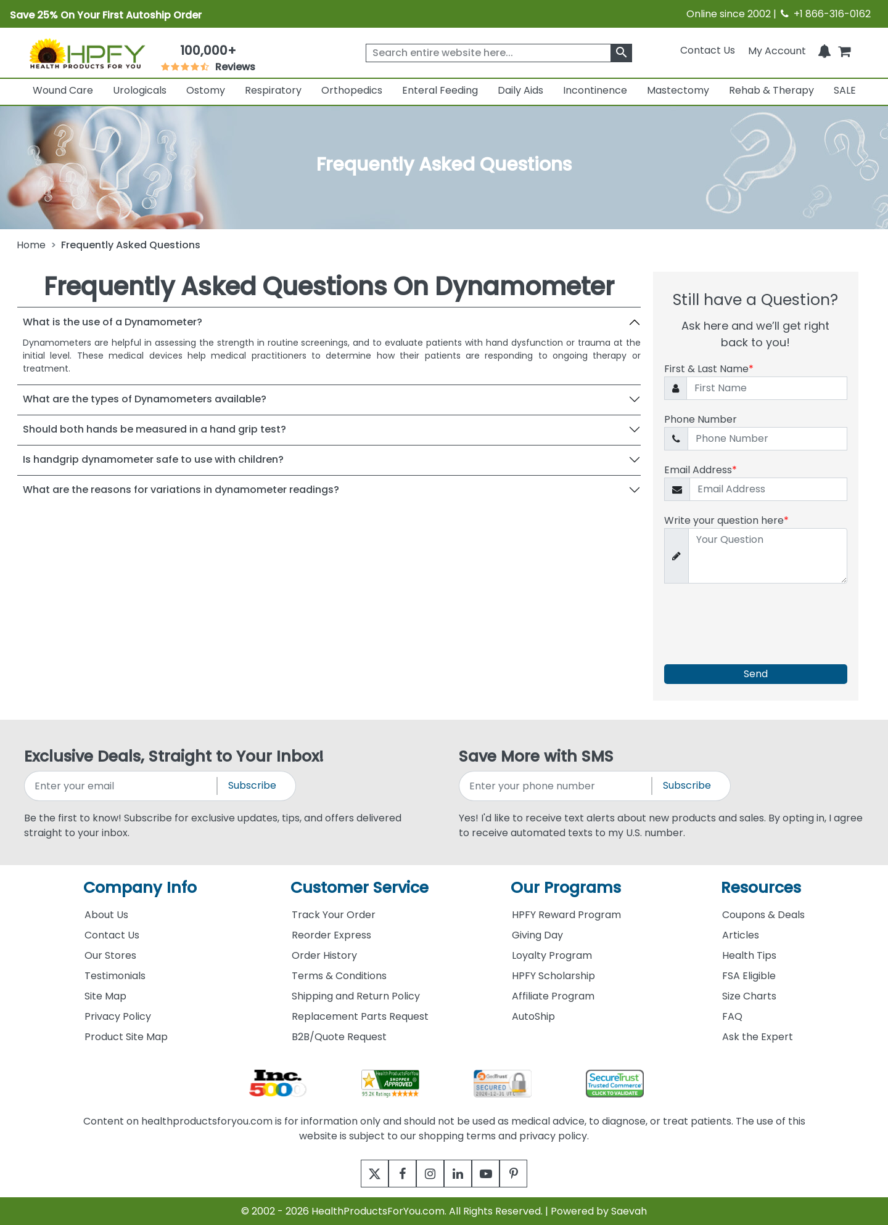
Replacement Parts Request (360, 1016)
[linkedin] (461, 1173)
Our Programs (566, 887)
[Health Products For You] (87, 53)
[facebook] (393, 1173)
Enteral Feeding (440, 90)
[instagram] (427, 1173)
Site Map (105, 996)
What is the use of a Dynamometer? (112, 322)
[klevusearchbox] (621, 53)
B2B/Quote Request (339, 1037)
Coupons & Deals (763, 915)
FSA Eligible (749, 976)
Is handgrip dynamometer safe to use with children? (153, 459)
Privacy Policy (117, 1016)
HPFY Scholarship (553, 976)
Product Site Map (126, 1037)
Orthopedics (351, 90)
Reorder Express (331, 935)
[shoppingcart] (844, 50)
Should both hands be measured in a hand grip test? (154, 429)
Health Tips (749, 955)
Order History (324, 955)
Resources (761, 887)
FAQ (732, 1016)
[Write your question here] (767, 556)
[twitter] (359, 1173)
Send (756, 674)
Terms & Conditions (339, 976)
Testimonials (115, 976)
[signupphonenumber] (556, 786)
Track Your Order (334, 915)
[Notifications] (824, 50)
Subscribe (252, 785)
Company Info (140, 887)
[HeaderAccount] (777, 50)
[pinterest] (529, 1173)
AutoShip (533, 1016)
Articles (740, 935)
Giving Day (537, 935)
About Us (106, 915)
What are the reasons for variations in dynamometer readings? (181, 489)
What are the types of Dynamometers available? (144, 399)
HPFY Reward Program (566, 915)
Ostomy (205, 90)
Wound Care (63, 90)
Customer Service (359, 887)
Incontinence (595, 90)
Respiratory (273, 90)
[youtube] (495, 1173)
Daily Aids (520, 90)
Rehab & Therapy (771, 90)
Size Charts (749, 996)
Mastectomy (678, 90)
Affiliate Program (553, 996)
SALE (845, 90)
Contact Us (707, 50)
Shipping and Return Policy (356, 996)
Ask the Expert (757, 1037)
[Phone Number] (767, 438)
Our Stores (110, 955)
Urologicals (139, 90)
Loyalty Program (552, 955)
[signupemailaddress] (121, 786)
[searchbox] (499, 53)
